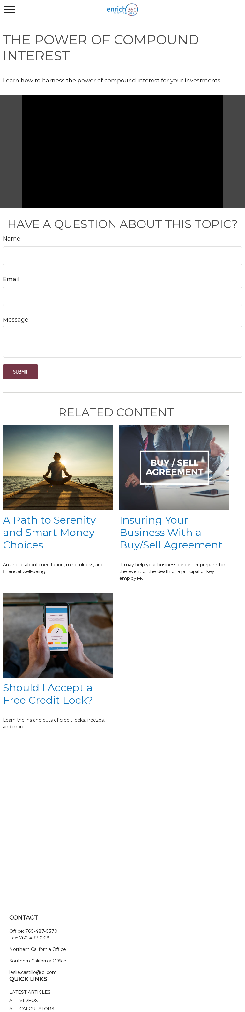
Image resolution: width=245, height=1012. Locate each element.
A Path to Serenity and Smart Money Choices (49, 532)
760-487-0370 (41, 931)
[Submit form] (20, 371)
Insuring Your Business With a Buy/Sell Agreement (171, 532)
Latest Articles (30, 992)
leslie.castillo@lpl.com (33, 972)
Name (11, 238)
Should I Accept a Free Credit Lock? (48, 693)
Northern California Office (37, 949)
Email (11, 279)
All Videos (23, 1000)
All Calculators (31, 1009)
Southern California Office (37, 961)
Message (15, 319)
